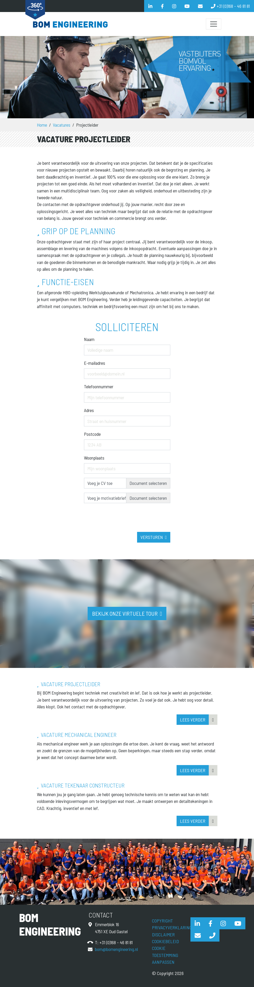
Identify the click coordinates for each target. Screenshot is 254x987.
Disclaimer (163, 934)
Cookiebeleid (165, 941)
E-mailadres (94, 363)
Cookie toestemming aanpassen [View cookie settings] (165, 955)
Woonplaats (94, 458)
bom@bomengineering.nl (116, 949)
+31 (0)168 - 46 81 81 (116, 942)
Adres (89, 410)
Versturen (151, 537)
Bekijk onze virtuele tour (125, 613)
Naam (89, 339)
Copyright (162, 921)
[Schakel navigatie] (213, 24)
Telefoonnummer (98, 386)
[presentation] (123, 527)
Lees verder (192, 719)
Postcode (92, 434)
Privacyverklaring (172, 927)
